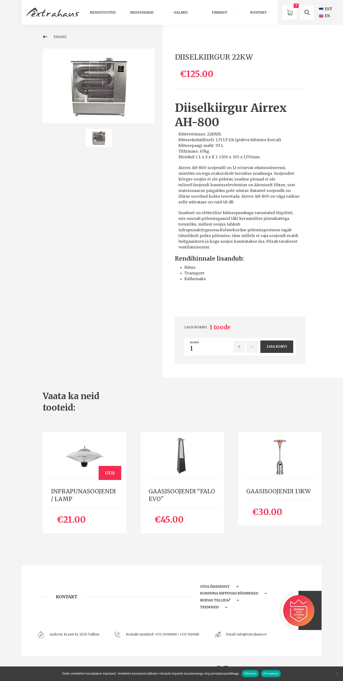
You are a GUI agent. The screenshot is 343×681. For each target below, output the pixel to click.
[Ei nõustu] (337, 673)
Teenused (213, 607)
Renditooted (103, 12)
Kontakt (258, 12)
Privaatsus (270, 673)
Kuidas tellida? (219, 600)
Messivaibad (142, 12)
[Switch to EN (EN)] (324, 15)
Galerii (181, 12)
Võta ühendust (219, 586)
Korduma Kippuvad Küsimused (233, 593)
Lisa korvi (277, 346)
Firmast (219, 12)
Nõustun (250, 673)
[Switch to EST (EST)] (325, 8)
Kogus (194, 342)
